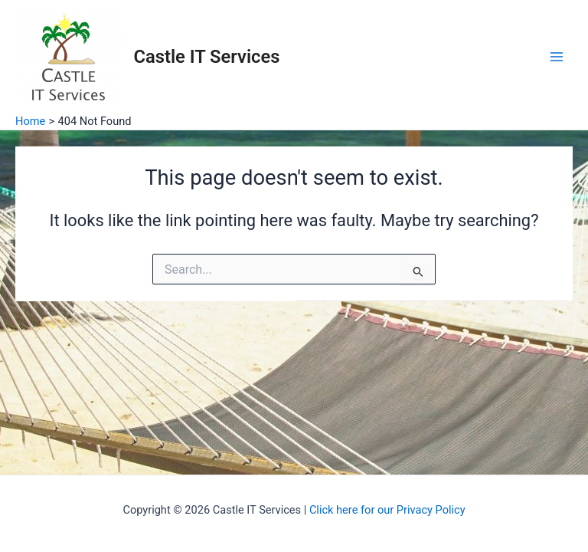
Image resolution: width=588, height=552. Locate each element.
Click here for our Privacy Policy (387, 510)
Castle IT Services (207, 56)
